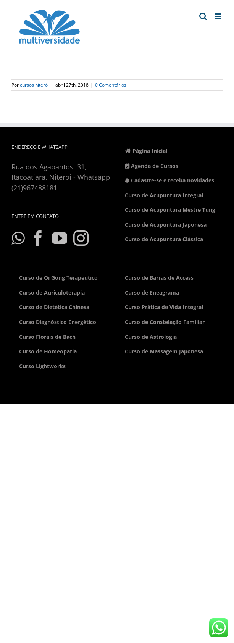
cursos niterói (34, 85)
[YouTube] (59, 238)
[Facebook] (38, 238)
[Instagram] (81, 238)
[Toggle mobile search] (203, 16)
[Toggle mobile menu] (219, 16)
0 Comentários (110, 85)
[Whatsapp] (17, 238)
